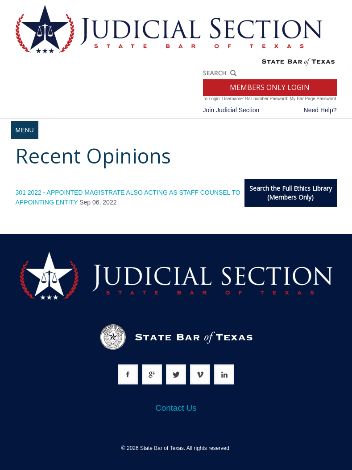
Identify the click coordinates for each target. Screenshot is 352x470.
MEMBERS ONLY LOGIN (270, 87)
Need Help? (320, 110)
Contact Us (175, 408)
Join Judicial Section (231, 110)
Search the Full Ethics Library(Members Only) (290, 192)
